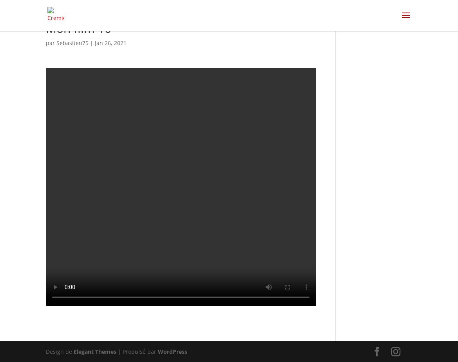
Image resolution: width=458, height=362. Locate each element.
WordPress (172, 351)
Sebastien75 (72, 43)
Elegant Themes (95, 351)
